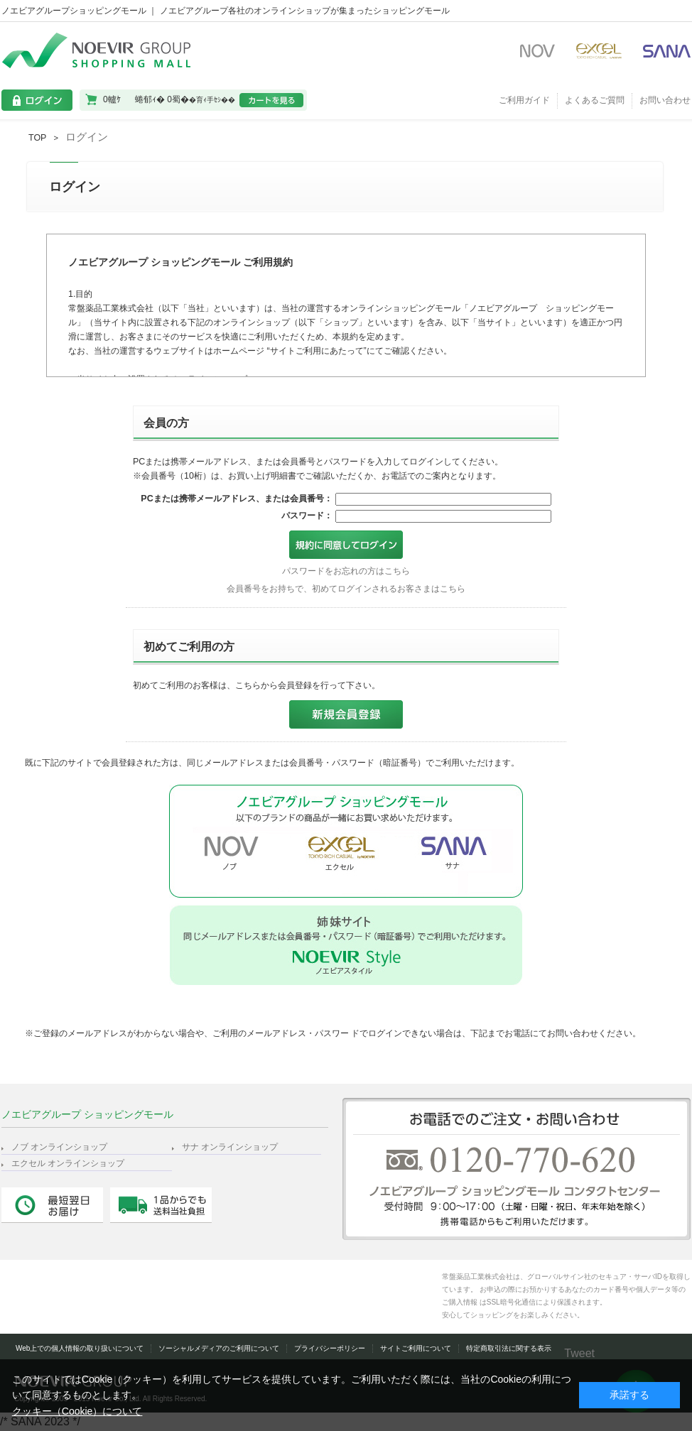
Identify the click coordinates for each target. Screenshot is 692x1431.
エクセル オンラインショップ (67, 1163)
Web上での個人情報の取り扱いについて (80, 1348)
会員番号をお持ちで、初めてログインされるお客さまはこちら (346, 589)
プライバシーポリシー (329, 1348)
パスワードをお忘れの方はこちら (346, 571)
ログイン (86, 137)
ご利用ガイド (524, 100)
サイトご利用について (415, 1348)
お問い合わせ (665, 100)
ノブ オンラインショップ (59, 1147)
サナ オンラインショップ (230, 1147)
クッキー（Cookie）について (77, 1411)
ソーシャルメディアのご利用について (218, 1348)
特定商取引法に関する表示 (508, 1348)
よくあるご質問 (595, 100)
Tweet (579, 1353)
